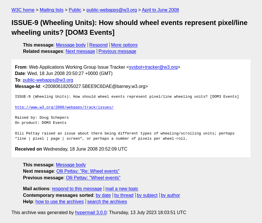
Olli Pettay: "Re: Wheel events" (88, 171)
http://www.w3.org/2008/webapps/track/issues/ (64, 107)
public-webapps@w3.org (111, 9)
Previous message (117, 51)
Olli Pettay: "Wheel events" (93, 177)
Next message (80, 51)
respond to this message (77, 188)
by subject (147, 195)
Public (75, 9)
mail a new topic (121, 188)
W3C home (22, 9)
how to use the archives (60, 201)
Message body (71, 45)
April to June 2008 (160, 9)
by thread (124, 195)
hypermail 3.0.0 (90, 212)
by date (103, 195)
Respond (98, 45)
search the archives (107, 201)
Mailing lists (51, 9)
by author (170, 195)
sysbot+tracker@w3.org (153, 67)
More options (124, 45)
